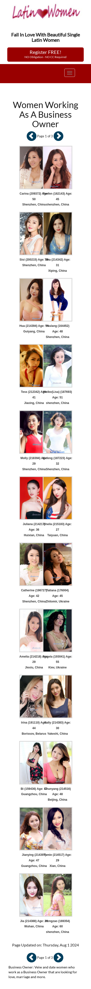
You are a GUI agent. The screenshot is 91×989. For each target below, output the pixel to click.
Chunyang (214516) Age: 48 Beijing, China (57, 794)
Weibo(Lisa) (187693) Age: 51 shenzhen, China (57, 397)
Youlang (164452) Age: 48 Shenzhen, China (57, 331)
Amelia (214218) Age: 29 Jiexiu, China (34, 662)
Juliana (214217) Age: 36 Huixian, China (34, 529)
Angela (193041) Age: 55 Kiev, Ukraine (57, 662)
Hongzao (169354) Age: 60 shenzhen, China (57, 926)
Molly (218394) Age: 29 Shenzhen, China (34, 463)
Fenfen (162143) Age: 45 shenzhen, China (57, 199)
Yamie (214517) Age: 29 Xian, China (57, 860)
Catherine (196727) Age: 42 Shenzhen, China (34, 596)
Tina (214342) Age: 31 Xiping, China (57, 265)
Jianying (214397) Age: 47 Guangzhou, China (34, 860)
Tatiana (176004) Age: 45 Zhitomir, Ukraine (57, 596)
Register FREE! (45, 54)
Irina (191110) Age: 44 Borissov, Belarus (34, 728)
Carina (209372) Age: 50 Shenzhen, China (34, 199)
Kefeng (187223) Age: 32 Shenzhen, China (57, 463)
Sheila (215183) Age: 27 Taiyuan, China (57, 529)
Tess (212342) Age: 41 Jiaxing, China (34, 397)
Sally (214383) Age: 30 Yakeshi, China (57, 728)
